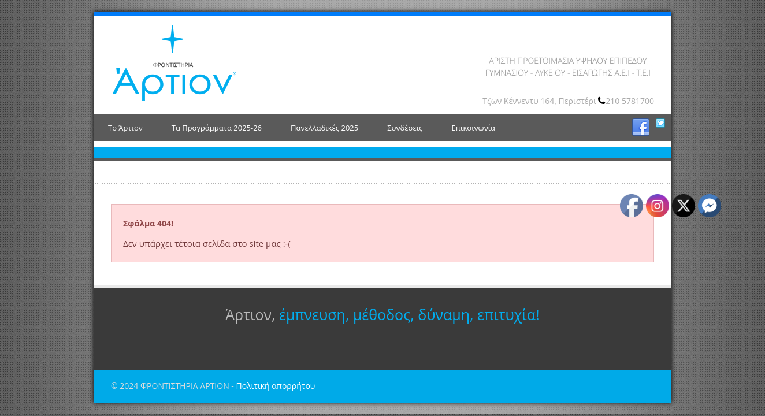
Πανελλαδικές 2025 (324, 127)
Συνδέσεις (404, 127)
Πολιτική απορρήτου (275, 385)
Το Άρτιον (125, 127)
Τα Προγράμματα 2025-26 (217, 127)
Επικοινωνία (473, 127)
